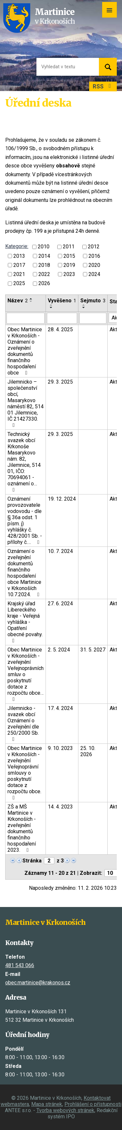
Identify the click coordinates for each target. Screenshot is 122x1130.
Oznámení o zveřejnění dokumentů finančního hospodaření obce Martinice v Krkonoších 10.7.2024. (24, 573)
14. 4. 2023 (60, 807)
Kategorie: (16, 246)
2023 (69, 274)
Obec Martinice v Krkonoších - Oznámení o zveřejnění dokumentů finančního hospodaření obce (24, 351)
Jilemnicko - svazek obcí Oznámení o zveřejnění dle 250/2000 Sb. (23, 723)
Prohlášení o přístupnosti (92, 1104)
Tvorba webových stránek (65, 1110)
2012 (94, 247)
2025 (19, 284)
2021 (19, 274)
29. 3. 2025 (60, 382)
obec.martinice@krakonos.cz (37, 982)
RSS (103, 86)
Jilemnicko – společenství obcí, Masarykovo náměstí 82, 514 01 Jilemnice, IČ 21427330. (25, 403)
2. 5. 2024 (59, 650)
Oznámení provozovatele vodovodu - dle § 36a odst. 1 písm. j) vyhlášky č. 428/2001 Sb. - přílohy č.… (24, 520)
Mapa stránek (46, 1104)
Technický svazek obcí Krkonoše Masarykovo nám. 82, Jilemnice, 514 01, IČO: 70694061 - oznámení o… (24, 462)
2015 (69, 256)
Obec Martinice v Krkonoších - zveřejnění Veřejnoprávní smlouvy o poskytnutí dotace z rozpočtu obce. (24, 772)
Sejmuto (92, 300)
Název (17, 300)
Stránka (32, 861)
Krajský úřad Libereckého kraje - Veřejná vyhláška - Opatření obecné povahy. (25, 621)
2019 (69, 265)
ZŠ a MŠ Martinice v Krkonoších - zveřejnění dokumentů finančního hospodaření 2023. (21, 828)
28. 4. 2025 (60, 329)
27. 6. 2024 (60, 603)
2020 (94, 265)
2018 (44, 265)
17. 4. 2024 (60, 708)
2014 (44, 256)
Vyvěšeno (62, 300)
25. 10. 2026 (87, 751)
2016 (94, 256)
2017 (19, 265)
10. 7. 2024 (60, 551)
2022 (44, 274)
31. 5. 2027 (92, 650)
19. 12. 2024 (62, 499)
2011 (69, 247)
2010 (43, 247)
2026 (44, 284)
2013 (19, 256)
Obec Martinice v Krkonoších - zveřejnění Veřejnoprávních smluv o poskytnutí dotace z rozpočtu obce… (25, 674)
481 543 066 (19, 965)
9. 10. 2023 (60, 748)
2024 (94, 274)
